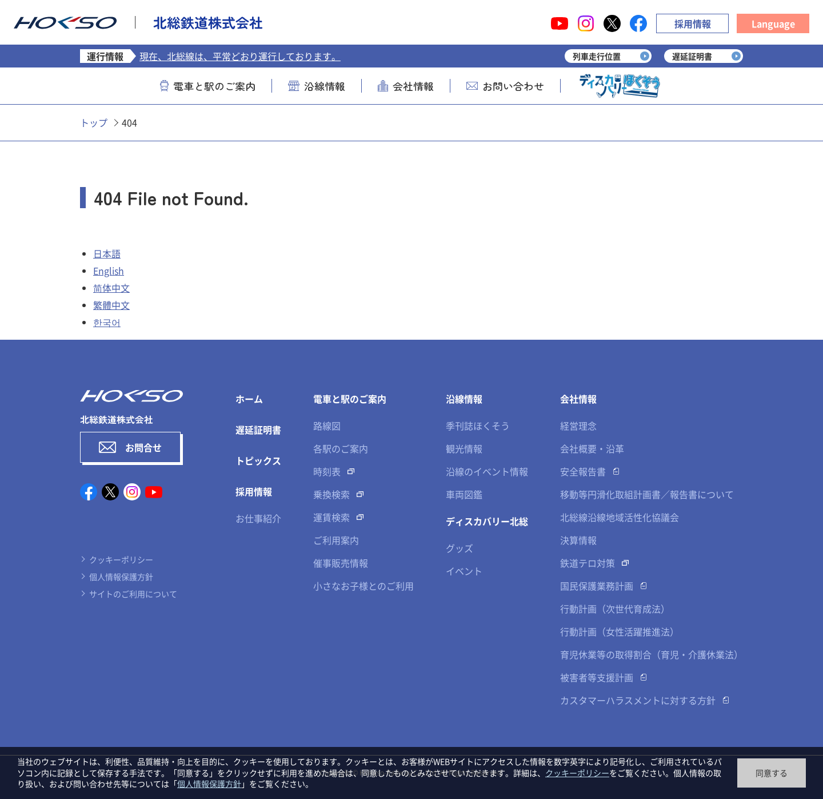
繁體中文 (111, 305)
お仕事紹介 (258, 518)
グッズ (459, 548)
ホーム (249, 399)
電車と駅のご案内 (207, 86)
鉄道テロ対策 (587, 563)
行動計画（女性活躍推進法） (619, 631)
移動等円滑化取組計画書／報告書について (647, 494)
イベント (464, 571)
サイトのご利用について (133, 593)
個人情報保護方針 (121, 576)
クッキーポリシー (121, 559)
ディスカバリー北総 (487, 521)
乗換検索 (331, 494)
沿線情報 (316, 86)
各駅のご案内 (340, 448)
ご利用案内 (336, 540)
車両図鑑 (464, 494)
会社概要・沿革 (592, 448)
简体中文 (111, 288)
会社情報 (406, 86)
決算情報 (578, 540)
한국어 (107, 322)
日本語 (107, 253)
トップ (93, 122)
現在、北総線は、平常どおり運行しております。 (240, 56)
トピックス (258, 460)
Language (773, 23)
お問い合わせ (505, 86)
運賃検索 (331, 517)
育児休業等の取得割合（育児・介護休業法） (651, 654)
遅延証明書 (258, 429)
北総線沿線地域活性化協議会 (619, 517)
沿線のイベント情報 (487, 471)
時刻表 (327, 471)
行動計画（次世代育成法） (615, 608)
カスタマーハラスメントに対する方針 (638, 700)
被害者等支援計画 (596, 677)
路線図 (327, 425)
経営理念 (578, 425)
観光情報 (464, 448)
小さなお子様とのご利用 (363, 586)
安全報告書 (583, 471)
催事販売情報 (340, 563)
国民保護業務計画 (596, 586)
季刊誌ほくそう (478, 425)
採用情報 (692, 23)
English (108, 270)
